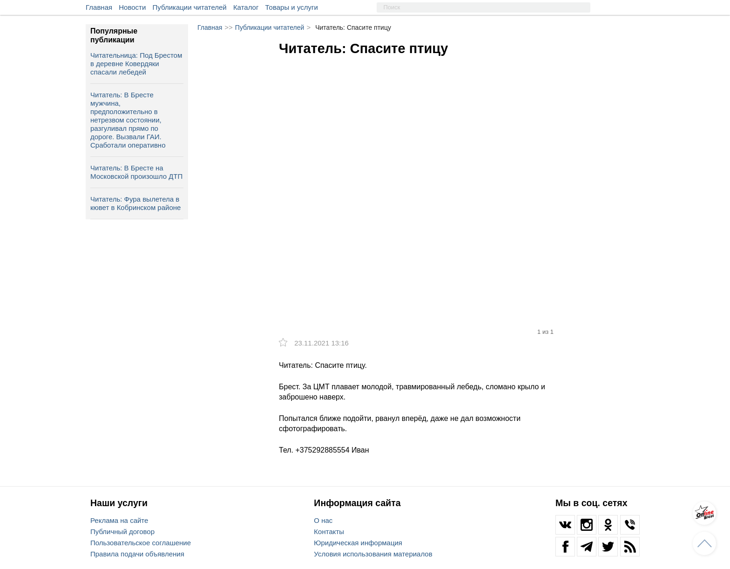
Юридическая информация (358, 543)
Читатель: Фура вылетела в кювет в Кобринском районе (135, 203)
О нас (323, 520)
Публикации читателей (190, 7)
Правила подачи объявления (137, 554)
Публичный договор (122, 531)
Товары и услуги (291, 7)
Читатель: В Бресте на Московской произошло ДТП (136, 172)
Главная (99, 7)
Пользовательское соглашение (140, 543)
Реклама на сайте (119, 520)
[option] (421, 161)
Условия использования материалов (373, 554)
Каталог (246, 7)
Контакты (329, 531)
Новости (132, 7)
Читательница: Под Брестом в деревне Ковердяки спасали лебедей (136, 63)
